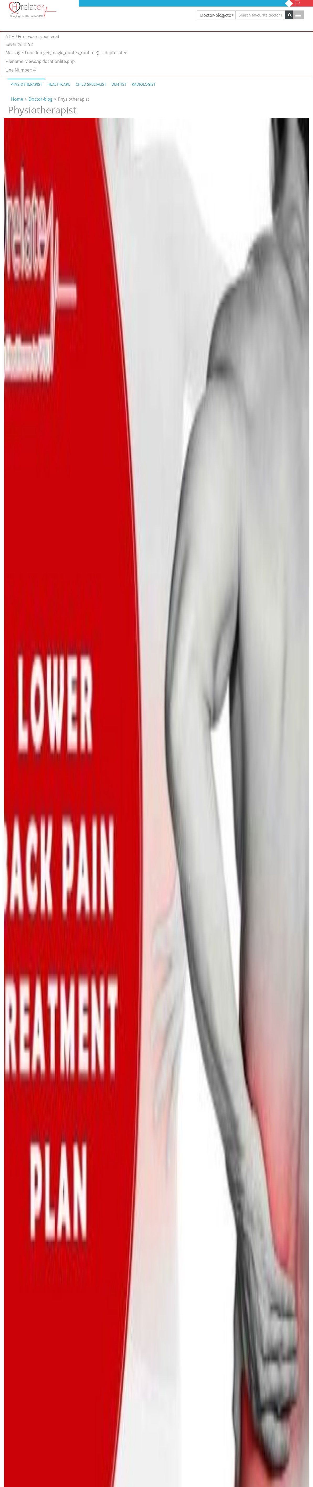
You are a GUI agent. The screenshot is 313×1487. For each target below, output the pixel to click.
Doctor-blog (208, 15)
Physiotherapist (26, 84)
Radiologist (144, 84)
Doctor (226, 15)
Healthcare (58, 84)
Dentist (119, 84)
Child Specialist (91, 84)
